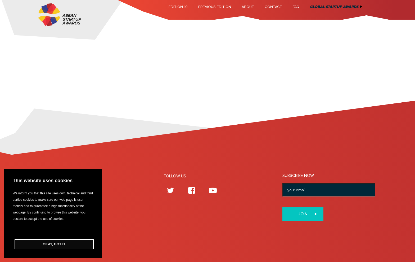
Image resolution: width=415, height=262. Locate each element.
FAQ (296, 7)
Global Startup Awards (334, 7)
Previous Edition (214, 7)
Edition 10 (178, 7)
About (248, 7)
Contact (273, 7)
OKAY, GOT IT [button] (54, 244)
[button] (53, 230)
